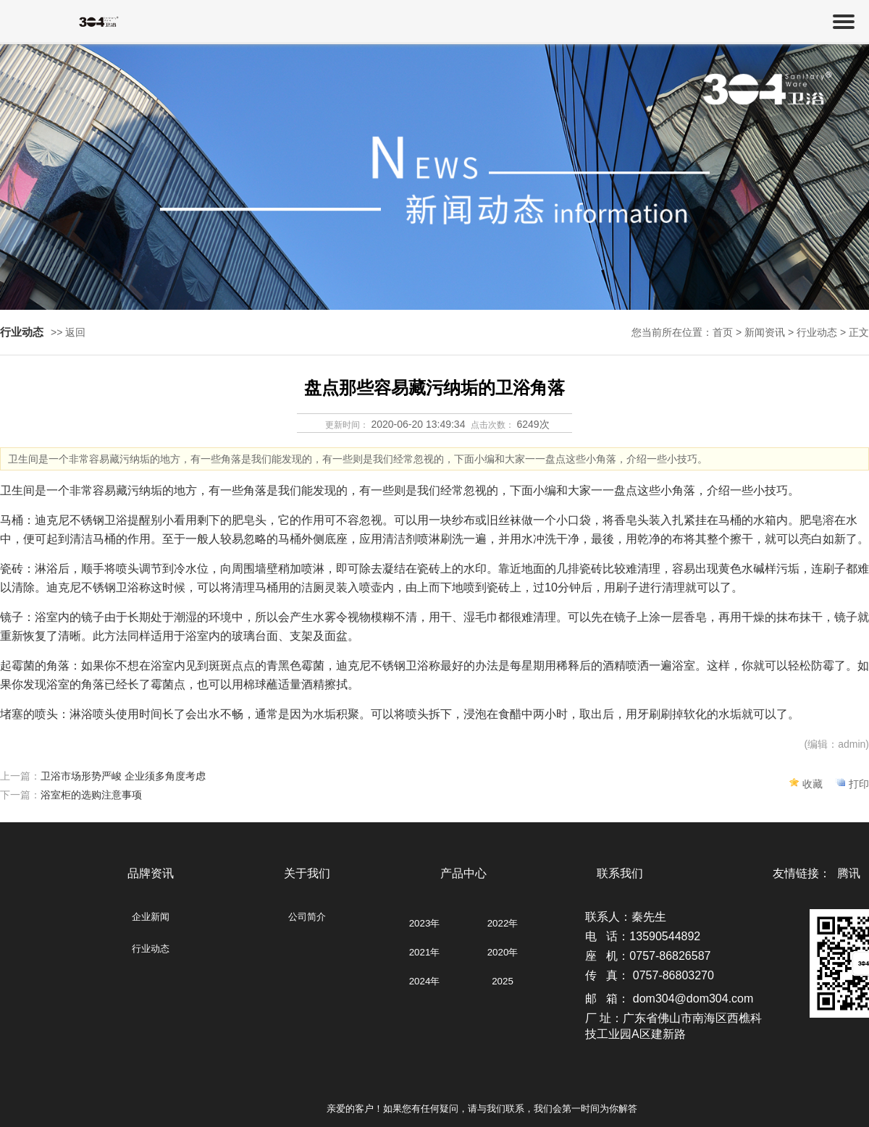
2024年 (424, 981)
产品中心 (463, 873)
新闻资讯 (764, 332)
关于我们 (307, 873)
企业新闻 (150, 916)
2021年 (424, 952)
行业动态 (150, 948)
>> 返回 (68, 332)
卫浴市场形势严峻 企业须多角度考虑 (123, 776)
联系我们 (620, 873)
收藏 (812, 784)
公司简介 (307, 916)
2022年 (503, 923)
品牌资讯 (150, 873)
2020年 (503, 952)
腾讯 (848, 873)
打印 (859, 784)
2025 (502, 981)
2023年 (424, 923)
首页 (723, 332)
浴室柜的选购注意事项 (91, 795)
